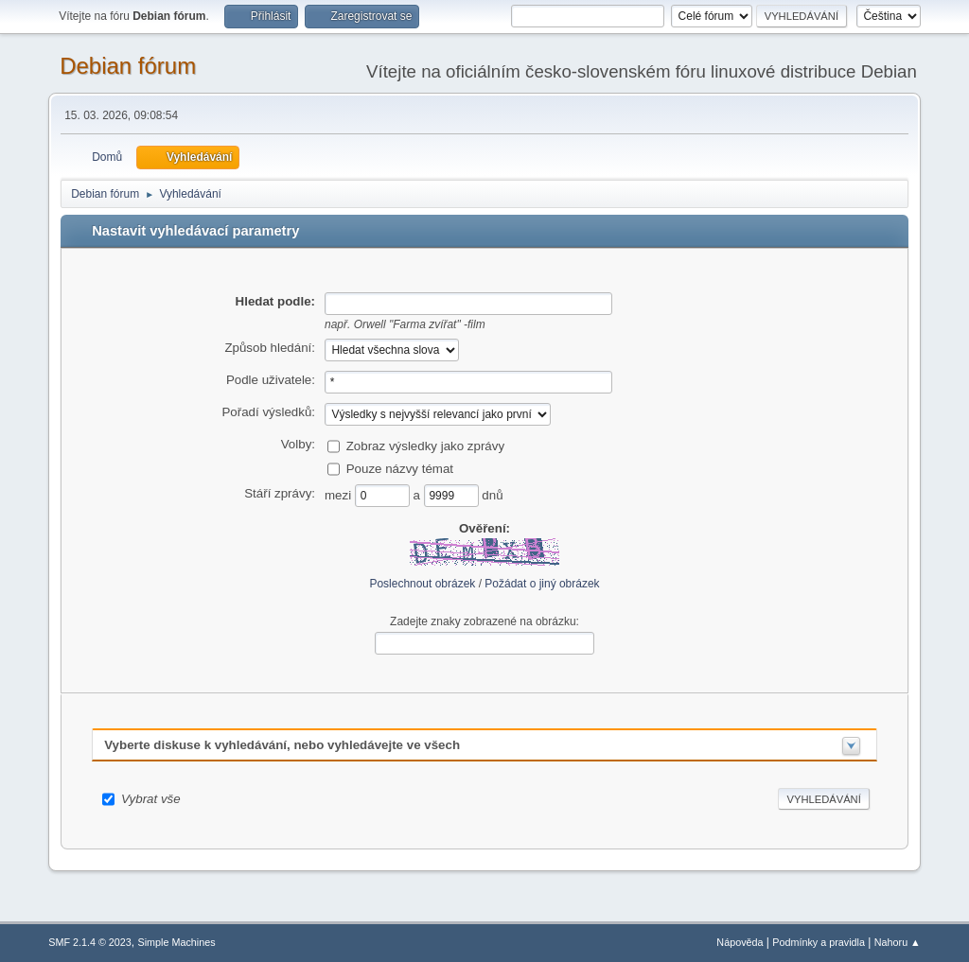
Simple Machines (177, 942)
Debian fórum (128, 66)
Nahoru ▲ (897, 942)
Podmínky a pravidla (818, 942)
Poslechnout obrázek (422, 583)
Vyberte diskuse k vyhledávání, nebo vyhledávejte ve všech (282, 745)
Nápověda (739, 942)
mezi (340, 494)
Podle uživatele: (270, 380)
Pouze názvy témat (399, 468)
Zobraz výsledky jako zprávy (425, 445)
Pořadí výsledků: (268, 412)
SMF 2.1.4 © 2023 (90, 942)
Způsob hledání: (269, 348)
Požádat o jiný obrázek (541, 583)
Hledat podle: (275, 301)
